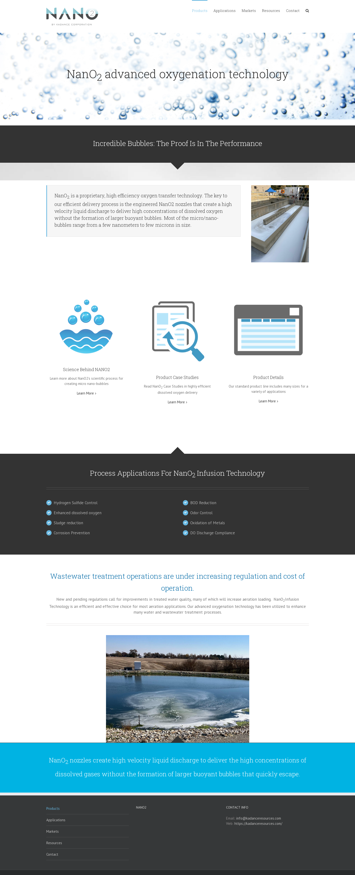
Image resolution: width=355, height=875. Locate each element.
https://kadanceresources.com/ (258, 823)
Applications (55, 820)
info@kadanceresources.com (258, 818)
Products (53, 808)
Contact (52, 854)
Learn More (85, 393)
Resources (54, 843)
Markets (52, 831)
